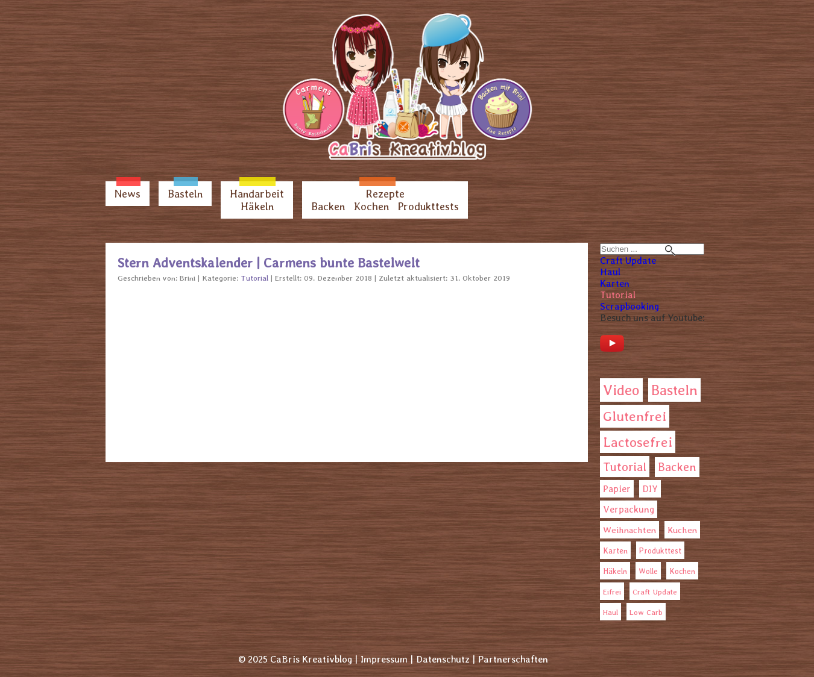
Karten (614, 283)
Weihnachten (629, 530)
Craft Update (628, 260)
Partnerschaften (513, 659)
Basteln (185, 193)
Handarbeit (257, 193)
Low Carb (646, 612)
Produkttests (428, 206)
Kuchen (682, 530)
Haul (610, 272)
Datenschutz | (445, 659)
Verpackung (628, 509)
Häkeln (257, 206)
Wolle (648, 571)
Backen (328, 206)
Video (621, 390)
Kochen (371, 206)
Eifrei (612, 591)
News (127, 193)
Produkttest (660, 550)
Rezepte (385, 193)
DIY (650, 488)
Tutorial (618, 295)
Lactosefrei (637, 442)
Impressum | (387, 659)
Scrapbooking (629, 306)
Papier (617, 488)
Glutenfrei (634, 416)
